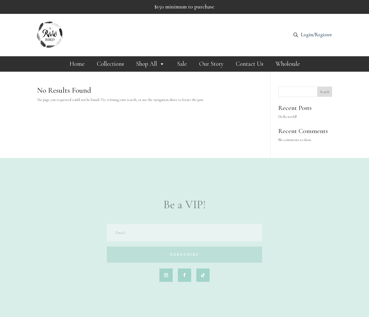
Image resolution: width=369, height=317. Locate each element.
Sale (182, 64)
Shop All (150, 64)
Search (324, 92)
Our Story (211, 64)
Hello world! (287, 117)
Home (77, 64)
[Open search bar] (295, 35)
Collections (110, 64)
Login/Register (316, 35)
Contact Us (249, 64)
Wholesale (287, 64)
